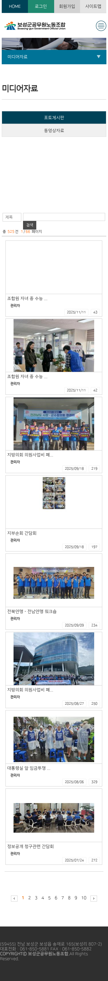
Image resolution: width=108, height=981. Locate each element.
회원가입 (67, 6)
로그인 (41, 6)
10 (83, 897)
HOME (15, 6)
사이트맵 (93, 6)
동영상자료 (54, 130)
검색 (29, 225)
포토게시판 (54, 117)
